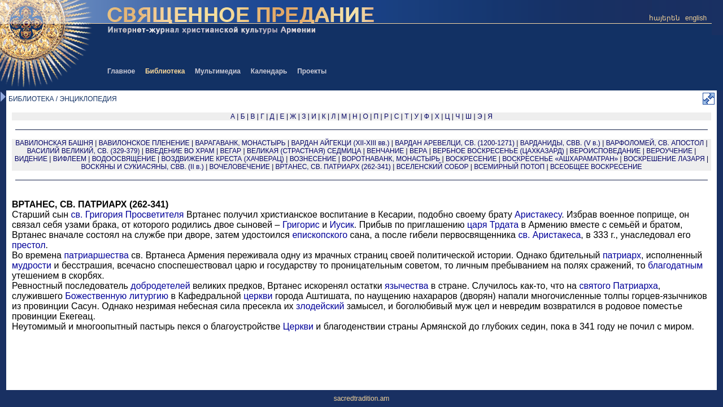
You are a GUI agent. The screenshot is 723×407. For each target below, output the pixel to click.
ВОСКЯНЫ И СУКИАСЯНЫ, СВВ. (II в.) (142, 167)
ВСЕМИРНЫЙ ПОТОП (509, 167)
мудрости (31, 265)
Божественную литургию (116, 296)
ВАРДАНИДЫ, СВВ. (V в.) (560, 143)
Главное (121, 71)
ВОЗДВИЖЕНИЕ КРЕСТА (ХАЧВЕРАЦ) (223, 159)
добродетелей (160, 286)
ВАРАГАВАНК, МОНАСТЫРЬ (240, 143)
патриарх (622, 255)
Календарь (269, 71)
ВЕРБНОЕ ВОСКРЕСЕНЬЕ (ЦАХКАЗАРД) (498, 151)
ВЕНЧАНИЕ (385, 151)
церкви (257, 296)
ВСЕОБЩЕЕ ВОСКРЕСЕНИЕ (596, 167)
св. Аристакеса (549, 235)
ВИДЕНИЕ (31, 159)
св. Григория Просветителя (127, 214)
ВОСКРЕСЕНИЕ (471, 159)
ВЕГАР (230, 151)
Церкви (298, 326)
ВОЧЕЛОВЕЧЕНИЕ (240, 167)
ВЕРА (418, 151)
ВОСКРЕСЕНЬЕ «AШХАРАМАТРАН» (560, 159)
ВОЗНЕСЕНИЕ (313, 159)
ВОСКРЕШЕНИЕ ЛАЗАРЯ (664, 159)
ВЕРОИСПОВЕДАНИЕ (605, 151)
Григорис (301, 225)
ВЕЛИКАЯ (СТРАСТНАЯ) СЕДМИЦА (304, 151)
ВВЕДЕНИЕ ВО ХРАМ (179, 151)
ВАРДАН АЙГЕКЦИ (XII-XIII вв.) (340, 143)
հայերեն (664, 18)
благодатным (675, 265)
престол (29, 245)
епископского (319, 235)
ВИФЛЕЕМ (69, 159)
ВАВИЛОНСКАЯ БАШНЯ (54, 143)
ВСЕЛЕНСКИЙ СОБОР (433, 167)
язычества (406, 286)
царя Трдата (493, 225)
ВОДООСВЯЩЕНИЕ (124, 159)
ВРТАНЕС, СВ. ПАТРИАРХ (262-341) (333, 167)
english (696, 18)
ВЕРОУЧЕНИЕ (669, 151)
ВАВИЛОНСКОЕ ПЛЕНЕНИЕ (144, 143)
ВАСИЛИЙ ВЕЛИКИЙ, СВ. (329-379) (83, 151)
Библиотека (165, 71)
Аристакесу (538, 214)
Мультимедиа (218, 71)
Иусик (342, 225)
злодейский (320, 306)
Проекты (311, 71)
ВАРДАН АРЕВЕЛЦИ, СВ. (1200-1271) (455, 143)
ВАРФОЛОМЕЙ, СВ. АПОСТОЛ (655, 143)
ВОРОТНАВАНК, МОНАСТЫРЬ (391, 159)
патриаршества (96, 255)
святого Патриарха (618, 286)
